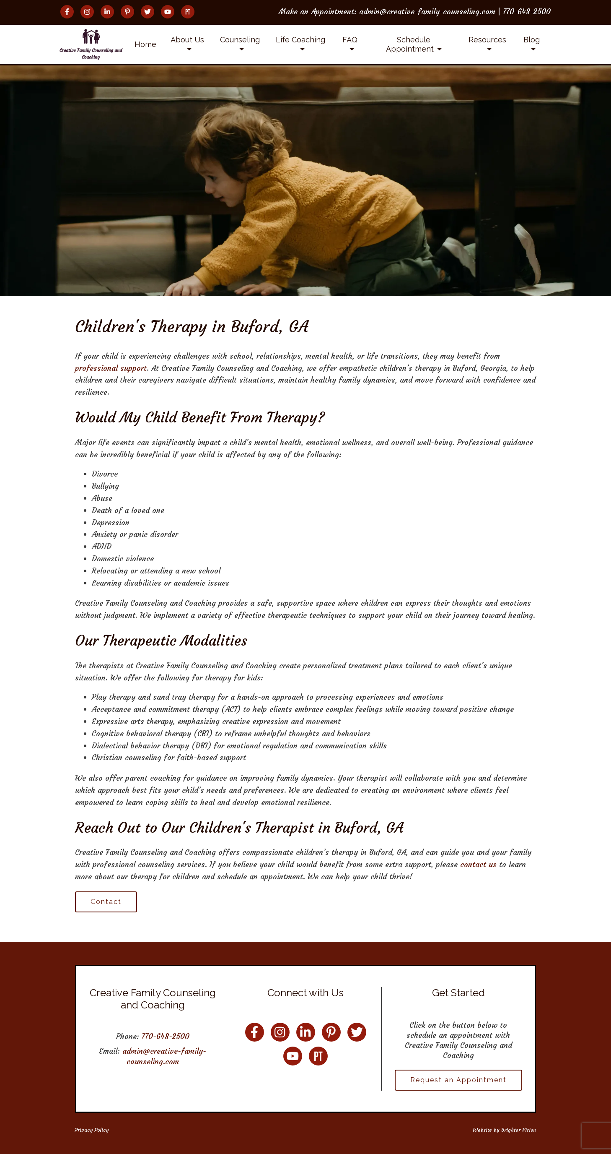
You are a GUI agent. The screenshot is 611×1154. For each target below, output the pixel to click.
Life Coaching (300, 39)
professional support (111, 368)
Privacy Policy (92, 1130)
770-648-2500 (165, 1036)
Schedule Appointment (410, 44)
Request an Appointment (458, 1080)
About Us (187, 39)
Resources (487, 39)
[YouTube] (167, 11)
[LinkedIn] (107, 11)
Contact (106, 902)
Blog (531, 39)
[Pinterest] (127, 11)
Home (145, 44)
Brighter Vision (518, 1130)
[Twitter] (147, 11)
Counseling (240, 39)
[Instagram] (87, 11)
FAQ (349, 39)
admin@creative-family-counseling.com (164, 1056)
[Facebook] (67, 11)
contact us (478, 864)
